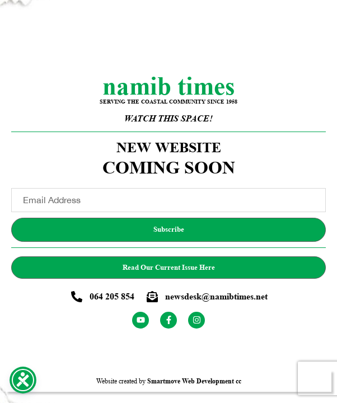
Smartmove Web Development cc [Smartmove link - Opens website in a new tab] (194, 381)
